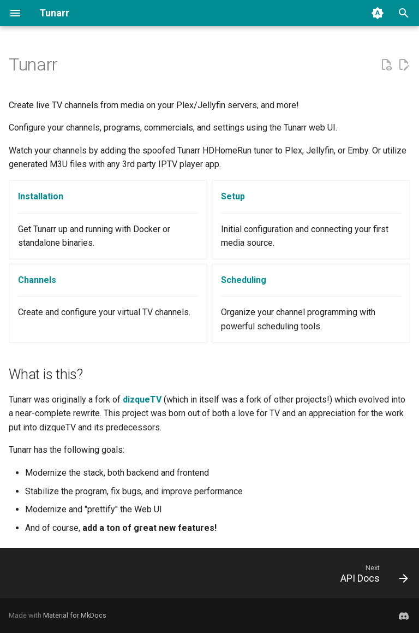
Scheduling (243, 280)
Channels (37, 280)
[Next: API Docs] (371, 576)
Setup (233, 196)
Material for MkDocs (74, 615)
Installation (40, 196)
